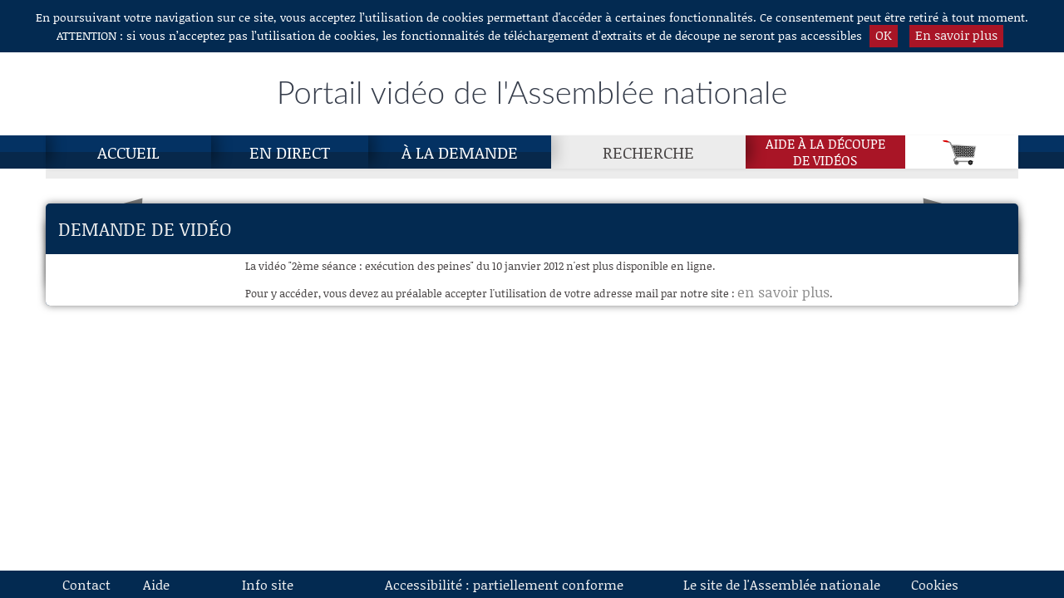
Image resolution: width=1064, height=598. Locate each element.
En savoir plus (956, 35)
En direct (289, 152)
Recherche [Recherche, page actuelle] (648, 152)
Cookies (934, 584)
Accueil (128, 152)
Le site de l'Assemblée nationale (781, 584)
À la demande (459, 152)
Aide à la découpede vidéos (825, 152)
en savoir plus (783, 291)
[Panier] (961, 152)
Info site (267, 584)
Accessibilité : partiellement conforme (504, 584)
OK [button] (883, 35)
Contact (86, 584)
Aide (156, 584)
